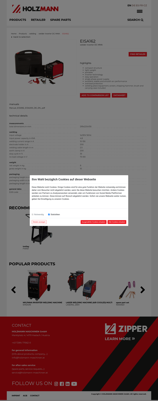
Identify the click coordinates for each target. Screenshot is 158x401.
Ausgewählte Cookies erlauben (93, 222)
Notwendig (39, 214)
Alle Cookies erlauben (117, 222)
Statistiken (55, 214)
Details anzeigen (39, 222)
